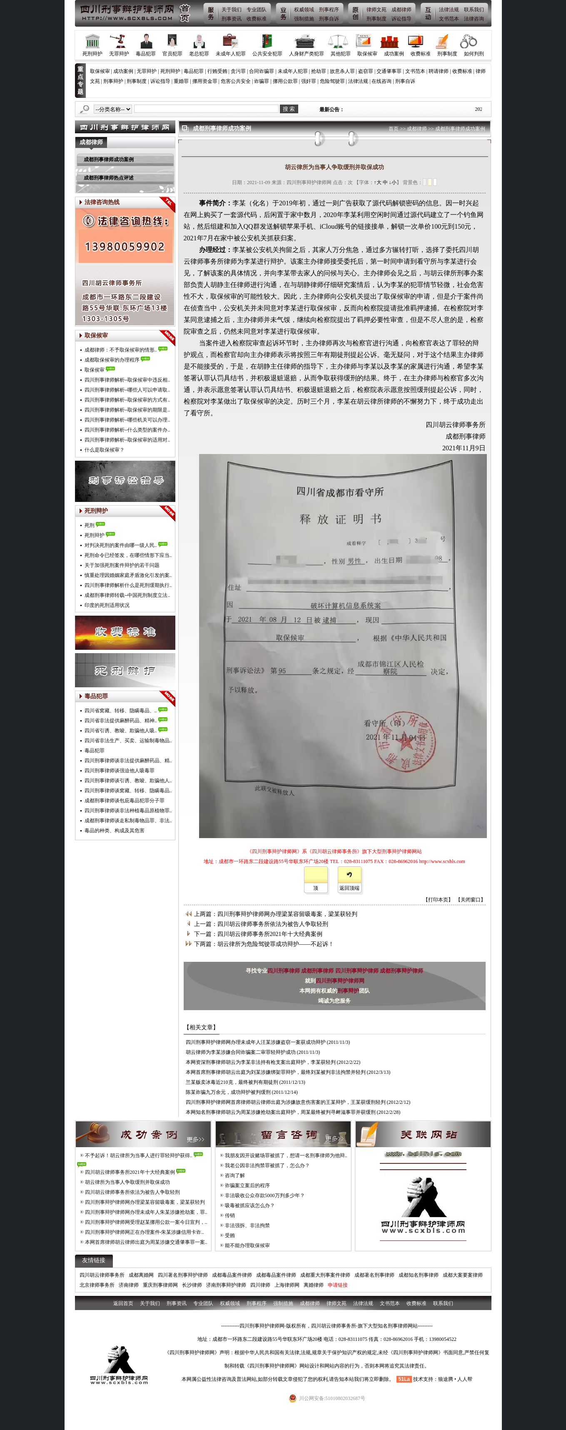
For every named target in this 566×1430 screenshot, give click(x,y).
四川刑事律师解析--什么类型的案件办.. (127, 430)
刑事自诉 (329, 19)
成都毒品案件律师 (232, 1275)
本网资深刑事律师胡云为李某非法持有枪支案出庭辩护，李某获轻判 (261, 1062)
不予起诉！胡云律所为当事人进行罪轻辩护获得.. (138, 1155)
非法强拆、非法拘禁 (247, 1225)
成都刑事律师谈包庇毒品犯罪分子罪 (125, 801)
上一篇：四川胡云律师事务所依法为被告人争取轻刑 (261, 924)
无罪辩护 (119, 54)
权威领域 (304, 9)
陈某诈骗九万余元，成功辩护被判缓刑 (228, 1092)
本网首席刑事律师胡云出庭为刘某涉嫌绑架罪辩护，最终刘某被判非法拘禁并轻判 (276, 1072)
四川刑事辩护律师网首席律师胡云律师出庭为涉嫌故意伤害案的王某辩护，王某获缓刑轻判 (286, 1102)
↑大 (377, 182)
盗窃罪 (365, 71)
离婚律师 (314, 1285)
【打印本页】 (438, 900)
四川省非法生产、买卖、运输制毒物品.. (128, 741)
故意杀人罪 (342, 71)
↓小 (392, 182)
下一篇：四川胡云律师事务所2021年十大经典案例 (258, 934)
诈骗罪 (261, 81)
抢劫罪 (318, 71)
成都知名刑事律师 (419, 1275)
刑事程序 (329, 9)
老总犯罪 (199, 54)
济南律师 (129, 1285)
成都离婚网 (141, 1275)
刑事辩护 (113, 81)
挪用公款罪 (285, 81)
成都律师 (401, 9)
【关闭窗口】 (471, 900)
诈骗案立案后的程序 (247, 1185)
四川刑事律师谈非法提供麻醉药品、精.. (128, 761)
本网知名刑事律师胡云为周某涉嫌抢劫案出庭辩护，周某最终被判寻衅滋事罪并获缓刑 (281, 1112)
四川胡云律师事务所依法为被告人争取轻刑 (132, 1192)
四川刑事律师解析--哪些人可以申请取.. (127, 390)
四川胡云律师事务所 (102, 1275)
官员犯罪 (172, 54)
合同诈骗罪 (261, 71)
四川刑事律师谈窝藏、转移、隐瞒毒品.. (128, 791)
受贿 (230, 1235)
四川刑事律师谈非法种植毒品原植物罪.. (128, 811)
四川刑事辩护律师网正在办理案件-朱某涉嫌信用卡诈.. (144, 1232)
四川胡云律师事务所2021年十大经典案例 (130, 1172)
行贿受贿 (217, 71)
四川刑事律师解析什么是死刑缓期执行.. (128, 585)
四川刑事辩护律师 (357, 971)
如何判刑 (474, 54)
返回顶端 (349, 888)
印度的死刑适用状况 (107, 605)
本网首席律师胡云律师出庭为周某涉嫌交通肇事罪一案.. (146, 1242)
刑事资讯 (232, 19)
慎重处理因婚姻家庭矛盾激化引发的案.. (128, 575)
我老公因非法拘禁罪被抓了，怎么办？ (267, 1165)
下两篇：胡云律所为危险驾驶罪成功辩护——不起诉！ (264, 944)
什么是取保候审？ (105, 450)
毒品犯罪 (146, 54)
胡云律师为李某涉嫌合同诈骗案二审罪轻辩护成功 (241, 1052)
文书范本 (449, 19)
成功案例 (394, 54)
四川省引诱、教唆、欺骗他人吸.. (121, 731)
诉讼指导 (401, 19)
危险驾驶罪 (332, 81)
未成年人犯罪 (231, 54)
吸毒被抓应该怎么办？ (250, 1205)
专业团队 (257, 9)
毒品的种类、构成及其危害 (115, 831)
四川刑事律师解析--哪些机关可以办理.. (127, 420)
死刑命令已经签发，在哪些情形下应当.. (128, 555)
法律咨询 (474, 19)
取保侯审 (95, 370)
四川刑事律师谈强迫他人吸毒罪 (120, 771)
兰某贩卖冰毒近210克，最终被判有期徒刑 (232, 1082)
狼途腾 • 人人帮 (455, 1379)
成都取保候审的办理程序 (112, 360)
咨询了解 (235, 1175)
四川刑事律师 (284, 971)
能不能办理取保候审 (247, 1245)
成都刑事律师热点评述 (109, 178)
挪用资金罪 (204, 81)
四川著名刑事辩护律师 (183, 1275)
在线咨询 (381, 81)
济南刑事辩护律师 (226, 1285)
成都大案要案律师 (463, 1275)
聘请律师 (439, 71)
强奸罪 (308, 81)
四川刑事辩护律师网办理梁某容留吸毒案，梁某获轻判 (145, 1202)
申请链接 (338, 1285)
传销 (230, 1215)
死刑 (90, 525)
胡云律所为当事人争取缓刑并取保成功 (127, 1182)
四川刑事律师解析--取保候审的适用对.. (127, 440)
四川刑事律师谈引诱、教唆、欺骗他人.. (128, 781)
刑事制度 (376, 19)
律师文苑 (376, 9)
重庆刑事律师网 (160, 1285)
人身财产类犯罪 (306, 54)
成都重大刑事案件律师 (325, 1275)
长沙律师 (192, 1285)
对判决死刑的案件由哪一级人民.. (121, 545)
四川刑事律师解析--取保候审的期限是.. (127, 410)
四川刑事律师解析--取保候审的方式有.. (127, 400)
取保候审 (367, 54)
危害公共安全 (236, 81)
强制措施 (304, 19)
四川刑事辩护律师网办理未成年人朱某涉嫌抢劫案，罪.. (146, 1212)
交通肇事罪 (389, 71)
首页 (394, 129)
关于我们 (232, 9)
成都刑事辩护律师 (401, 971)
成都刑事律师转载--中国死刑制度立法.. (127, 595)
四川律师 (260, 1285)
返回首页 (123, 1303)
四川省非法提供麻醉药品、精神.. (121, 721)
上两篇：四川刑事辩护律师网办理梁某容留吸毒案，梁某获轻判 (275, 914)
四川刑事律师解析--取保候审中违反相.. (127, 380)
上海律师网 (286, 1285)
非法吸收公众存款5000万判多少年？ (265, 1195)
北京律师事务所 (97, 1285)
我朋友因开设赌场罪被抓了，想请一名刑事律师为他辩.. (286, 1155)
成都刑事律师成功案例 (109, 159)
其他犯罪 (341, 54)
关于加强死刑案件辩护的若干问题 (122, 565)
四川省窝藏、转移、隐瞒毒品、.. (121, 711)
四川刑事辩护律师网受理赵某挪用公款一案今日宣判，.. (146, 1222)
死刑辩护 (92, 54)
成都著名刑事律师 (374, 1275)
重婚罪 (181, 81)
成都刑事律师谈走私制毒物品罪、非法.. (128, 821)
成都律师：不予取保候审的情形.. (121, 350)
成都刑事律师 (318, 971)
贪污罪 (238, 71)
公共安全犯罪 (267, 54)
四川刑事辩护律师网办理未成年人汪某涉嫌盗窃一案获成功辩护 (256, 1042)
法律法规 (449, 9)
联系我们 (474, 9)
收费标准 (257, 19)
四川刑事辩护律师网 (340, 981)
